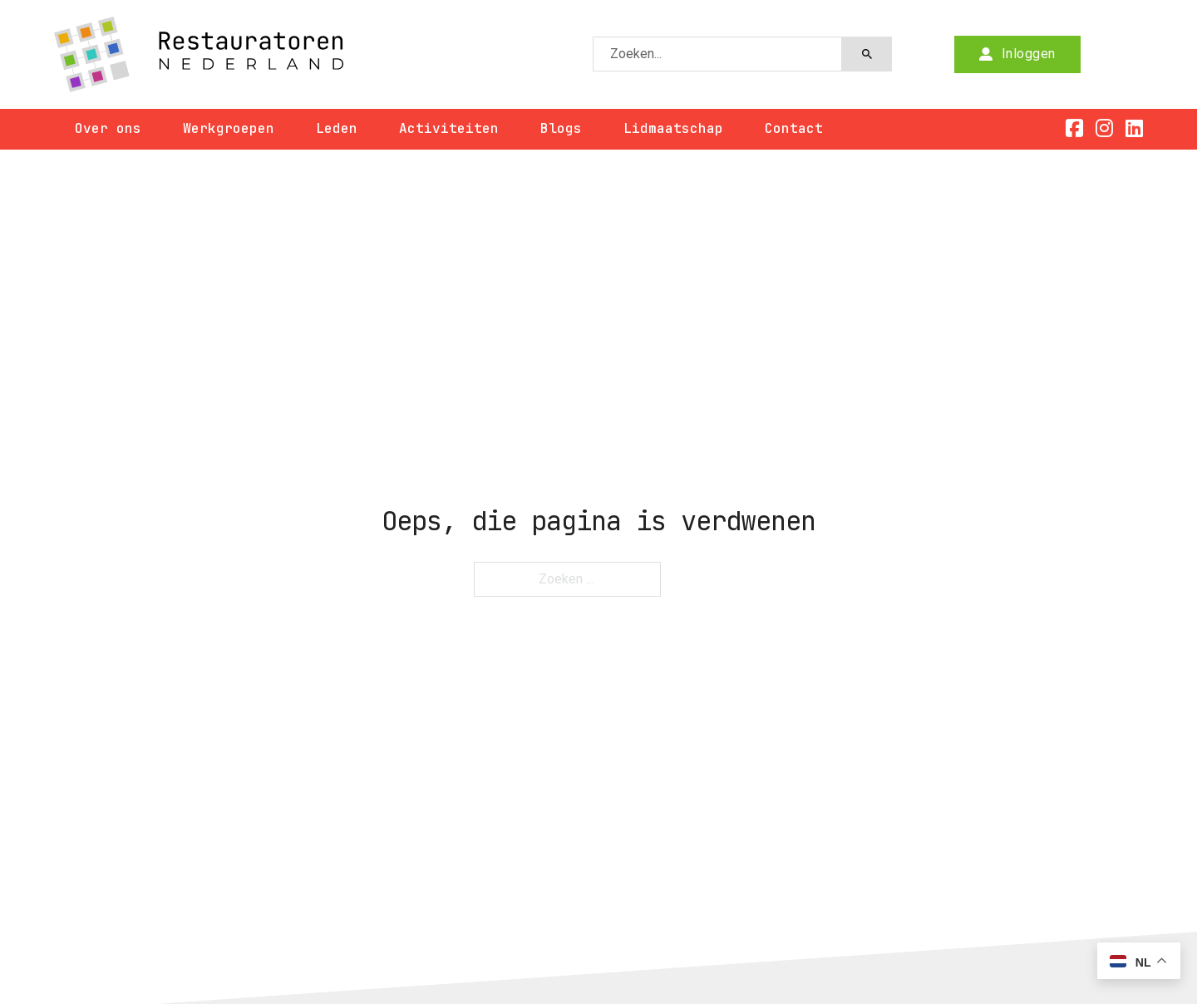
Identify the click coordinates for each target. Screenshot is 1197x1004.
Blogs (561, 128)
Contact (794, 128)
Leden (336, 128)
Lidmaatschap (673, 128)
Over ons (108, 128)
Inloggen (1017, 54)
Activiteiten (449, 128)
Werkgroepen (228, 128)
